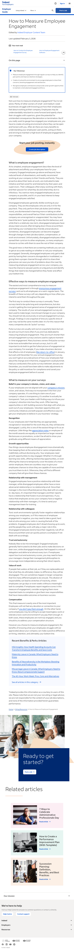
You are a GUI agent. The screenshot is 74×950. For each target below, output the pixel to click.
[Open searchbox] (52, 10)
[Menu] (69, 3)
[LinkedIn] (6, 945)
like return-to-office (45, 352)
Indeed (37, 920)
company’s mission (56, 387)
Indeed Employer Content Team (31, 32)
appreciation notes (40, 430)
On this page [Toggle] (37, 60)
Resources (37, 929)
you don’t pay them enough (31, 609)
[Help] (55, 3)
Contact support (23, 914)
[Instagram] (14, 945)
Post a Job (63, 10)
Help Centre (7, 914)
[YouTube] (10, 945)
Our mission (37, 896)
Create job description (37, 149)
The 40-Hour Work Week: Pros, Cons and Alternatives (35, 676)
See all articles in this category (26, 682)
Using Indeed (21, 10)
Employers (37, 925)
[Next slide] (63, 52)
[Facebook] (3, 945)
